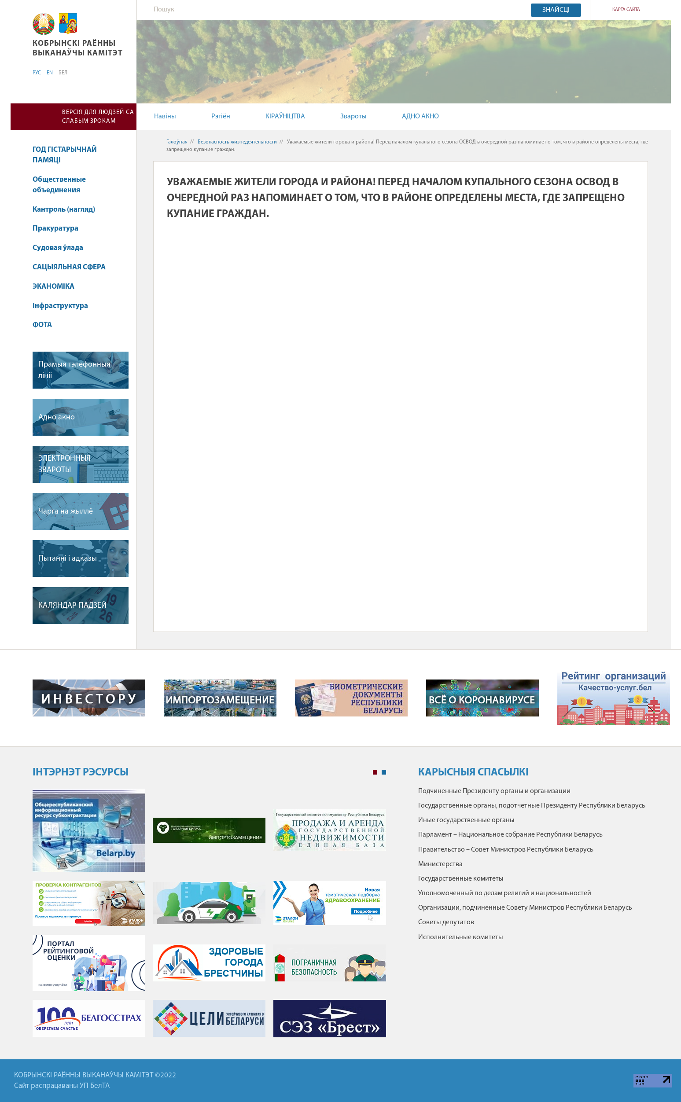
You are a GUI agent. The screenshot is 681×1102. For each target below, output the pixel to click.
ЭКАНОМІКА (53, 286)
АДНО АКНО (420, 116)
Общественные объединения (59, 185)
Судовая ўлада (58, 248)
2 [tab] (384, 772)
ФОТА (42, 325)
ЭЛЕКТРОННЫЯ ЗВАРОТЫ (64, 464)
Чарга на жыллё (65, 511)
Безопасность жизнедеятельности (237, 142)
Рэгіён (220, 116)
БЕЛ (63, 73)
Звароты (353, 116)
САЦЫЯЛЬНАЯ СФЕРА (73, 267)
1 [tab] (375, 772)
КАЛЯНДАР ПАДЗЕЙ (72, 606)
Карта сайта (626, 9)
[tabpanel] (209, 917)
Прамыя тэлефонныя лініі (74, 370)
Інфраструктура (64, 306)
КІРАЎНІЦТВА (285, 116)
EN (50, 73)
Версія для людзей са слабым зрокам (98, 117)
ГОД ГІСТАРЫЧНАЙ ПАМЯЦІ (65, 155)
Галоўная (177, 142)
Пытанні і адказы (67, 559)
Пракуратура (60, 228)
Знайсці (556, 10)
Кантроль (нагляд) (64, 209)
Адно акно (56, 417)
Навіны (165, 116)
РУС (37, 73)
